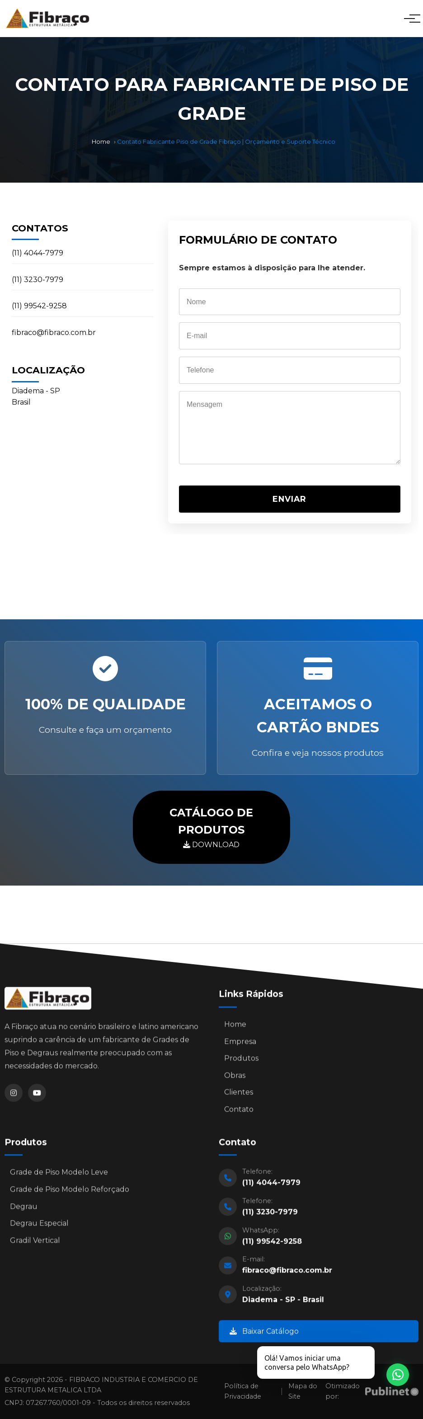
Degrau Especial (39, 1225)
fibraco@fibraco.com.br (54, 332)
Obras (234, 1078)
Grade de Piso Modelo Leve (59, 1174)
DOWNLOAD (211, 826)
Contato (239, 1112)
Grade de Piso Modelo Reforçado (69, 1192)
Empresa (240, 1044)
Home (101, 141)
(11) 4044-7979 (37, 253)
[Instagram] (14, 1095)
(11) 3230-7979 (37, 279)
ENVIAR (289, 499)
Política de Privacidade (242, 1391)
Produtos (241, 1060)
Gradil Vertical (35, 1243)
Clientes (238, 1094)
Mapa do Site (302, 1391)
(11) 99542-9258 (39, 306)
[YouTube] (37, 1095)
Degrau (24, 1208)
